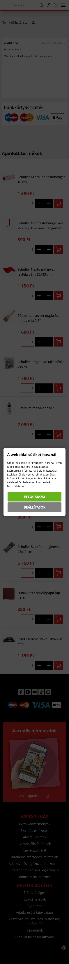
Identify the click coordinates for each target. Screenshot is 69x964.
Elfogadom (34, 496)
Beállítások (34, 507)
